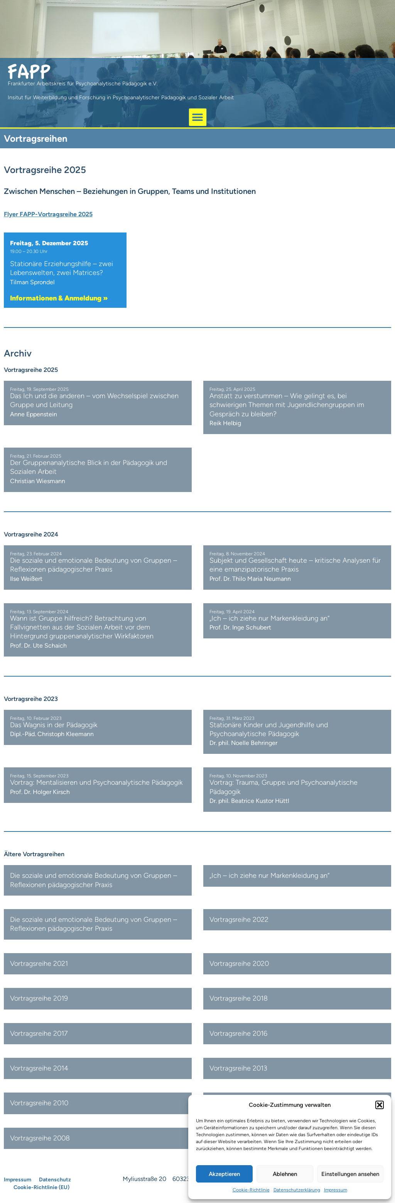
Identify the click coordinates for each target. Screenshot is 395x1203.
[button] (379, 1105)
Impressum (335, 1190)
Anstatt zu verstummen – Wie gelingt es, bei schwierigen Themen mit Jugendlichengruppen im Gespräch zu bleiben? (286, 405)
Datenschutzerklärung (296, 1190)
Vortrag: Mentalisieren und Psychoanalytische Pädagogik (96, 782)
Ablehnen (285, 1174)
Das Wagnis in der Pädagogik (53, 725)
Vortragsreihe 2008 (40, 1138)
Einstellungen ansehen (350, 1174)
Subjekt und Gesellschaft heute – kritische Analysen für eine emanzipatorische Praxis (295, 565)
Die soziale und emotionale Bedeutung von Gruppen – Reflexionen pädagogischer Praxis (93, 565)
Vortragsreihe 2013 (238, 1068)
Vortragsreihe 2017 (39, 1033)
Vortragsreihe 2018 (238, 998)
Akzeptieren (224, 1174)
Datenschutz (55, 1179)
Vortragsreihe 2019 (39, 998)
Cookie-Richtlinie (251, 1190)
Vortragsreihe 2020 (239, 963)
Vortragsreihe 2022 (238, 919)
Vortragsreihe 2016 (238, 1033)
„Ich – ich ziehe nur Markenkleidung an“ (269, 618)
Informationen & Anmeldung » (59, 298)
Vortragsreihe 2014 (39, 1068)
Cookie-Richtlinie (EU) (41, 1187)
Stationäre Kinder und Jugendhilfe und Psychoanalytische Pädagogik (268, 729)
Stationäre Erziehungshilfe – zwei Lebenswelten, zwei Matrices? (61, 268)
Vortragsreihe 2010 (39, 1103)
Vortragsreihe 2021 (39, 963)
